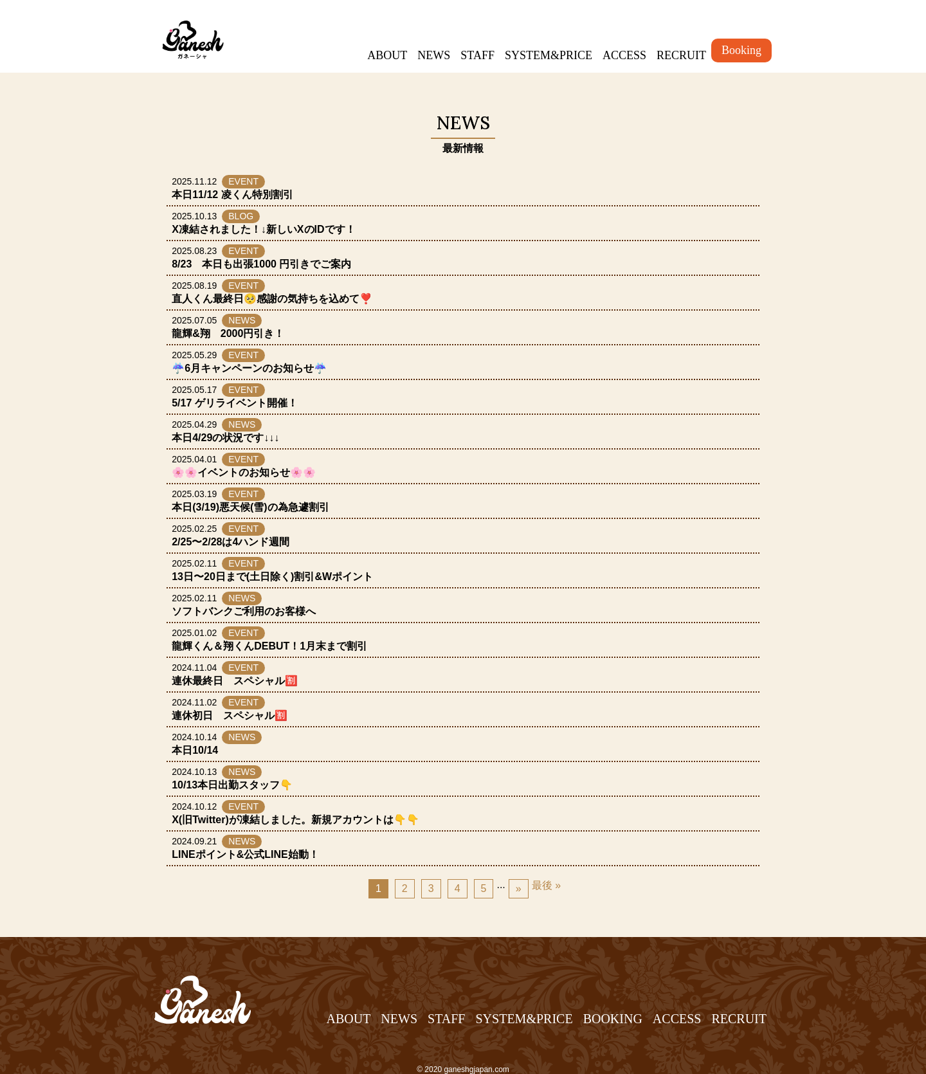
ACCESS (624, 55)
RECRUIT (681, 55)
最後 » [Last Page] (546, 885)
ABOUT (387, 55)
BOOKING (612, 1019)
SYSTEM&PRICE (548, 55)
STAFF (477, 55)
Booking (741, 50)
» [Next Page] (519, 888)
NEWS (433, 55)
